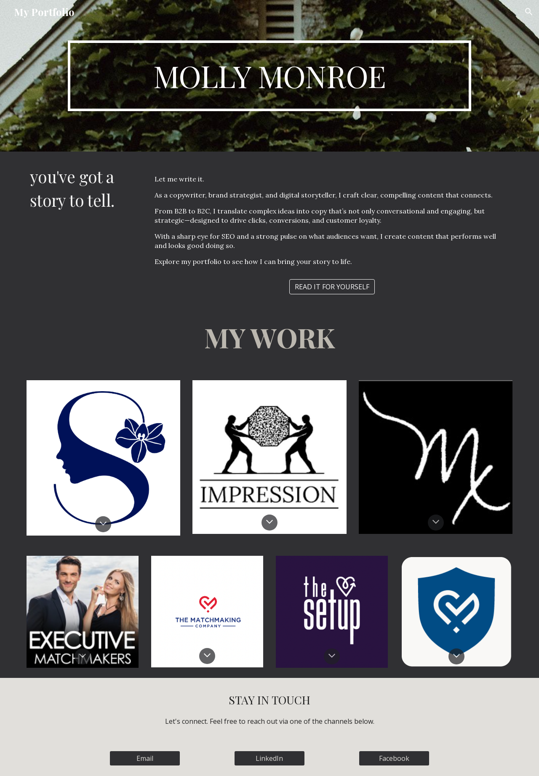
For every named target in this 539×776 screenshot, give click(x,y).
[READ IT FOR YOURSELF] (332, 286)
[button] (529, 12)
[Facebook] (394, 758)
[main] (269, 75)
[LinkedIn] (269, 758)
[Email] (145, 758)
